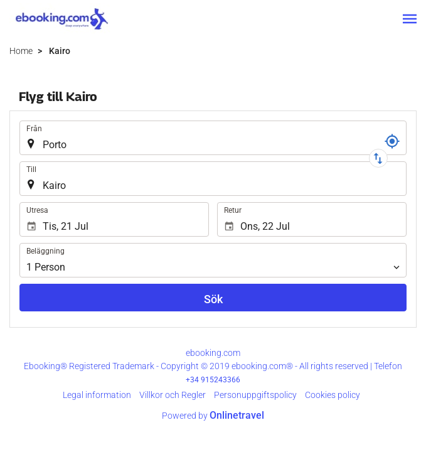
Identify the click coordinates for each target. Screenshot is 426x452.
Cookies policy (332, 395)
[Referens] (392, 141)
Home (21, 51)
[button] (410, 19)
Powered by (213, 416)
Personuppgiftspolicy (255, 395)
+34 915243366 (213, 379)
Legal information (97, 395)
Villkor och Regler (172, 395)
